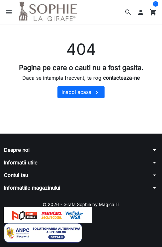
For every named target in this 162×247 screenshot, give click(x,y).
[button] (128, 12)
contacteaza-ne (121, 78)
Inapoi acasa (81, 92)
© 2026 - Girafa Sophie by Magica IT (81, 204)
